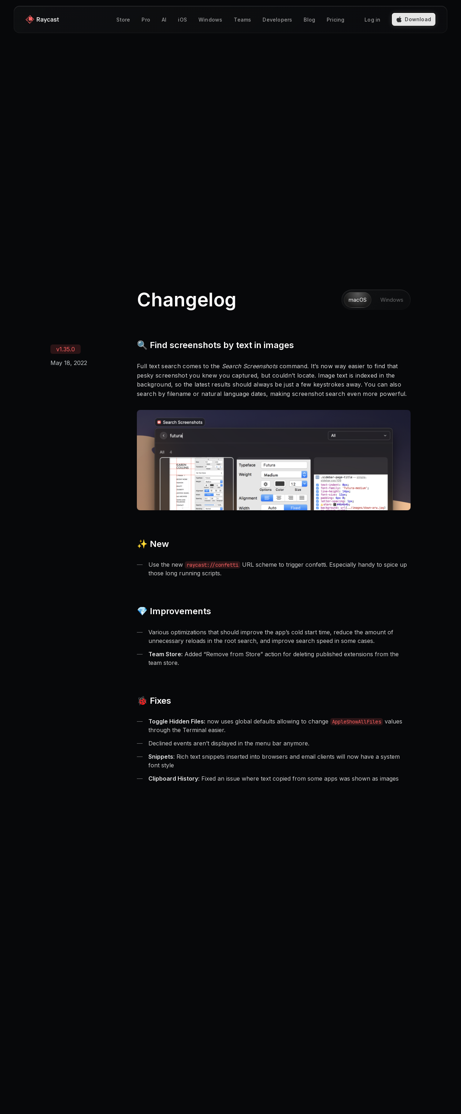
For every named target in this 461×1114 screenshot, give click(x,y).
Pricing (335, 20)
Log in (372, 20)
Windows (210, 20)
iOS (182, 20)
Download (413, 19)
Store (123, 20)
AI (164, 20)
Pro (146, 20)
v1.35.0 (65, 349)
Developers (277, 20)
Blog (309, 20)
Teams (242, 20)
